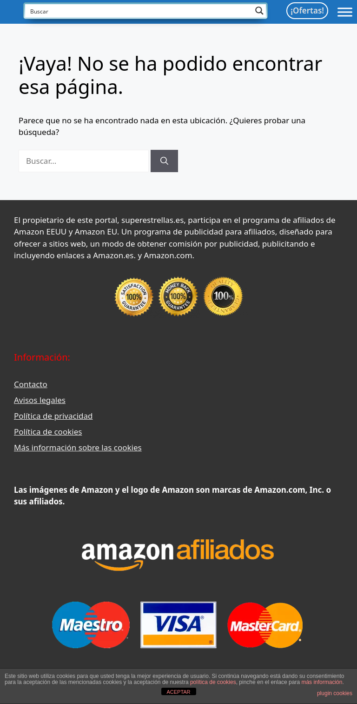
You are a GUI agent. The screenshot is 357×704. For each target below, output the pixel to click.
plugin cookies (334, 693)
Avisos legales (40, 400)
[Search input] (139, 11)
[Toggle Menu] (344, 11)
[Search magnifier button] (259, 10)
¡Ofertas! (307, 10)
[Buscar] (164, 161)
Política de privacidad (53, 415)
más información (321, 682)
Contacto (30, 384)
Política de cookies (48, 431)
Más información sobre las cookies (78, 447)
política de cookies (213, 682)
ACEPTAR (178, 692)
